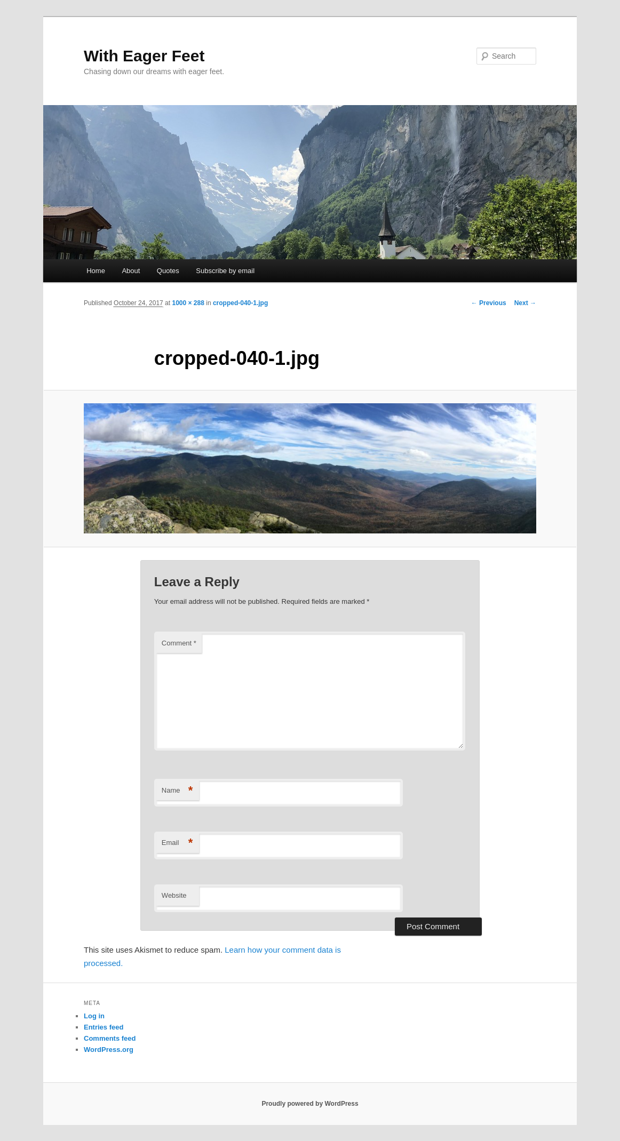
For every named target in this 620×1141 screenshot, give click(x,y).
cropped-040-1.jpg (240, 303)
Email (177, 843)
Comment (179, 643)
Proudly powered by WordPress (309, 1103)
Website (174, 895)
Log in (94, 1016)
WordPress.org (108, 1050)
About (131, 271)
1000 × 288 (188, 303)
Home (95, 271)
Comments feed (110, 1038)
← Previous (488, 303)
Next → (525, 303)
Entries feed (103, 1027)
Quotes (168, 271)
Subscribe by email (225, 271)
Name (177, 791)
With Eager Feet (144, 56)
